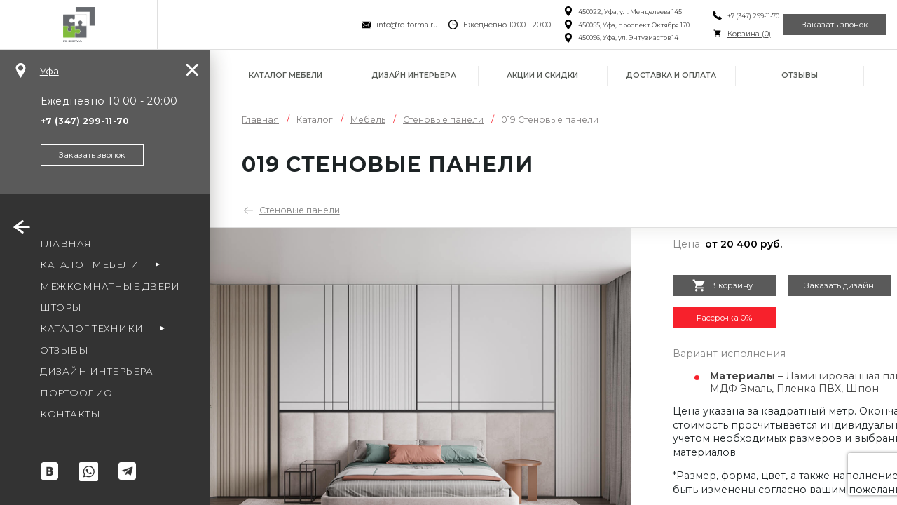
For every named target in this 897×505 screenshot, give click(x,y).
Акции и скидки (542, 75)
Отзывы (799, 75)
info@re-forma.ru (385, 24)
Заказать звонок (827, 24)
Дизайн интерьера (413, 75)
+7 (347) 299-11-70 (731, 16)
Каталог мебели (285, 75)
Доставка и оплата (671, 75)
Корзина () (726, 34)
